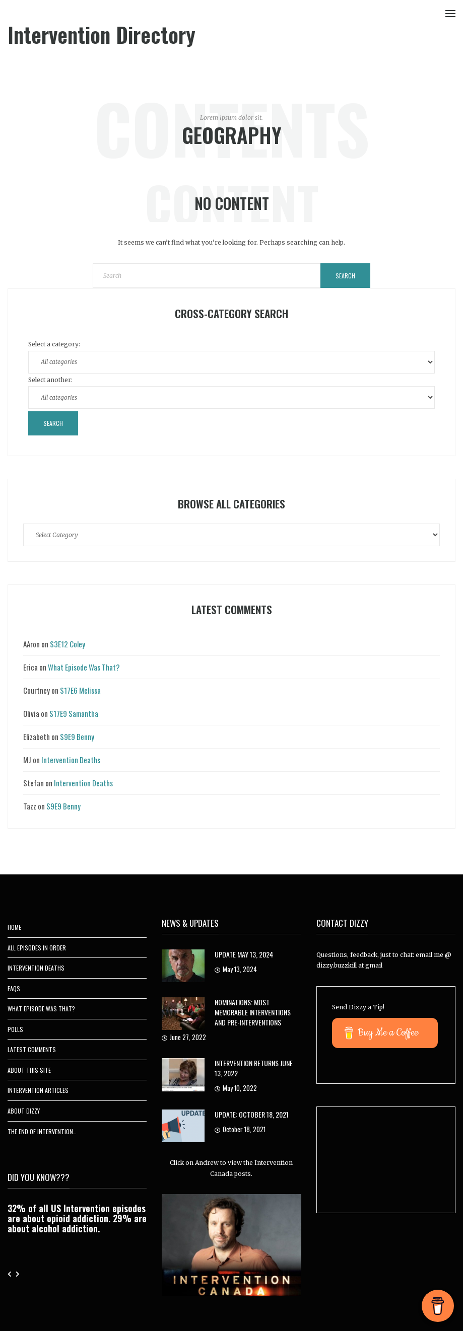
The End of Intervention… (42, 1131)
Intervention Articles (38, 1090)
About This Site (29, 1070)
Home (14, 927)
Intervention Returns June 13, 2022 (254, 1068)
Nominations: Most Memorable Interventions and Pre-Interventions (253, 1012)
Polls (15, 1029)
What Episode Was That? (84, 667)
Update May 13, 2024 (244, 954)
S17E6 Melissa (80, 690)
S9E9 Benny (77, 736)
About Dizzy (24, 1110)
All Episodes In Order (37, 947)
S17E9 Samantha (73, 713)
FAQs (14, 988)
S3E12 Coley (67, 643)
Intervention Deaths (70, 759)
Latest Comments (32, 1049)
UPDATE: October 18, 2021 (252, 1114)
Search (345, 275)
